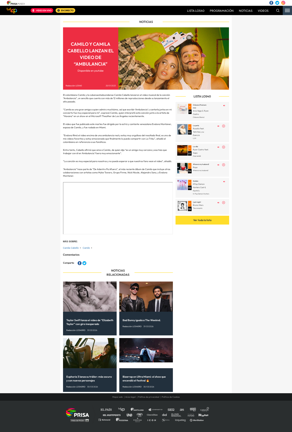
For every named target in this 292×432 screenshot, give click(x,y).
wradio (140, 415)
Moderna (122, 420)
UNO (131, 415)
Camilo (86, 248)
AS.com (181, 410)
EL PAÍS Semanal (178, 415)
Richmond (106, 420)
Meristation (197, 420)
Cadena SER (171, 410)
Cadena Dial (165, 415)
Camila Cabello (71, 248)
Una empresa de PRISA (79, 412)
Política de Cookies (171, 397)
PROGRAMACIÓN (222, 11)
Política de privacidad (148, 397)
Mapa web (117, 397)
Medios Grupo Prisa (78, 420)
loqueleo (181, 420)
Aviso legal (130, 397)
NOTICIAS (245, 11)
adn (192, 410)
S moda (166, 420)
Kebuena (202, 415)
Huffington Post (112, 415)
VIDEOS (263, 11)
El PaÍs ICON (152, 420)
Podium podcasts (138, 420)
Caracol (205, 410)
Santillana (139, 410)
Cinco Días (153, 415)
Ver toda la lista (202, 220)
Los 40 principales (124, 410)
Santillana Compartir (157, 410)
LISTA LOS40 (195, 11)
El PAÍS (108, 410)
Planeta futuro (190, 415)
